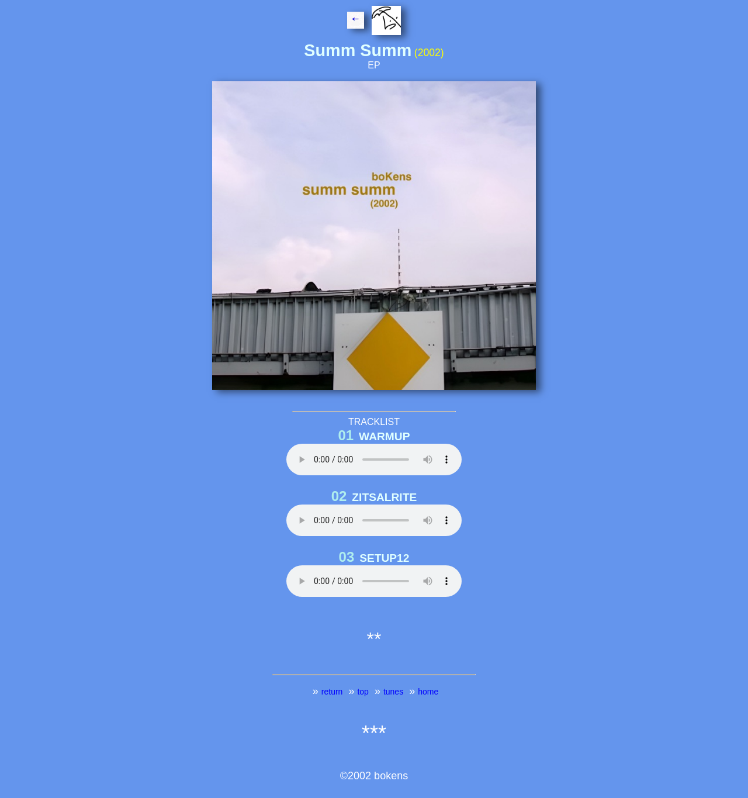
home (428, 691)
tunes (393, 691)
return (332, 691)
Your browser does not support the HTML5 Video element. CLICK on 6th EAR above (374, 520)
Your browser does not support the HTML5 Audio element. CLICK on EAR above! (374, 459)
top (362, 691)
